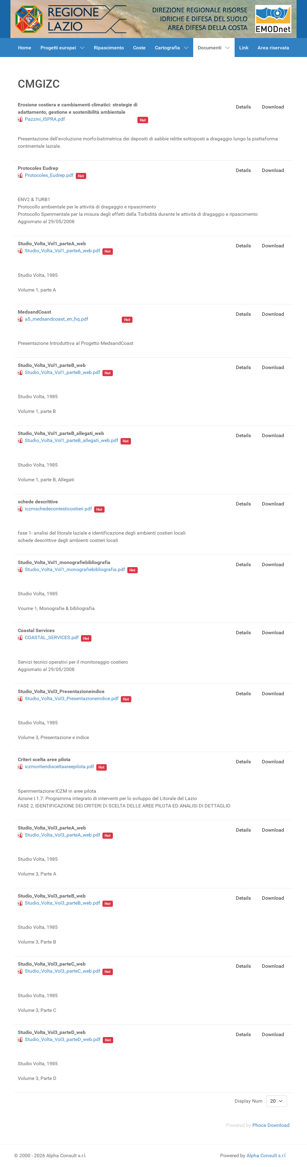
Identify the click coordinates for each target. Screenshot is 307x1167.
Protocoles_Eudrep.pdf (49, 175)
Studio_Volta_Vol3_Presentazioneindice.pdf (72, 698)
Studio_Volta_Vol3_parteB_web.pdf (62, 903)
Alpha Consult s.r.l (266, 1155)
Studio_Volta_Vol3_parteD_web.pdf (63, 1039)
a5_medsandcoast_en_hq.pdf (56, 319)
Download (273, 107)
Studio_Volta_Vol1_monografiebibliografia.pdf (75, 569)
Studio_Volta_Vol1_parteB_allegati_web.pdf (71, 440)
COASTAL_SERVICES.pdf (52, 637)
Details (243, 107)
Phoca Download (271, 1125)
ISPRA (96, 119)
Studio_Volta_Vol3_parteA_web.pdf (62, 835)
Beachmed (95, 181)
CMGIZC (66, 515)
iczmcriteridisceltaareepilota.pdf (59, 766)
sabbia (64, 181)
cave (78, 181)
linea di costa (71, 257)
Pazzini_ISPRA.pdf (45, 119)
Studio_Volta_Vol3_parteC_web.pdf (62, 971)
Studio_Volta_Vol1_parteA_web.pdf (62, 251)
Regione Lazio (120, 119)
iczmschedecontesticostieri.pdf (58, 509)
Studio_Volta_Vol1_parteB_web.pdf (62, 372)
